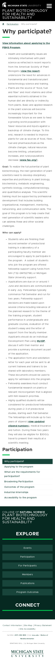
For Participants (27, 565)
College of (23, 512)
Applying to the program (18, 467)
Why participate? (14, 461)
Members (27, 574)
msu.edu (35, 635)
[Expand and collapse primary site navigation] (49, 6)
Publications (27, 583)
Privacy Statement (43, 625)
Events (28, 548)
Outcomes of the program (19, 487)
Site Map (28, 625)
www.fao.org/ (28, 160)
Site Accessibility (27, 629)
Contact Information (12, 625)
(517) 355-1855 (20, 635)
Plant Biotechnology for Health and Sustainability (25, 14)
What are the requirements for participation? (22, 474)
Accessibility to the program (20, 497)
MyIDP (41, 341)
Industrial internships (16, 492)
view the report (30, 71)
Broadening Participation (18, 481)
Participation (27, 557)
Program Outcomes (27, 592)
